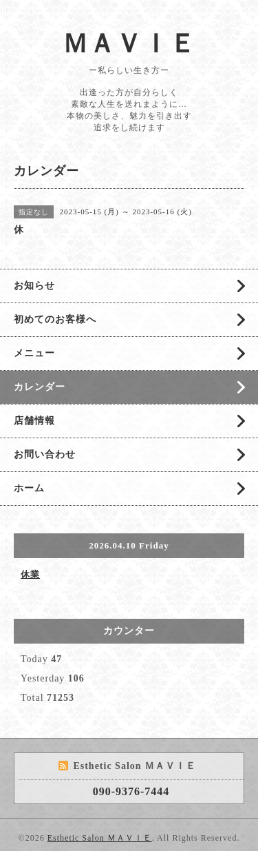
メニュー (34, 353)
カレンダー (39, 387)
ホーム (29, 488)
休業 (30, 574)
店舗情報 (34, 421)
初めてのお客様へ (55, 319)
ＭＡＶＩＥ (129, 43)
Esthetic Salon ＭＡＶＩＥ (99, 838)
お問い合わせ (45, 454)
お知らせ (34, 285)
